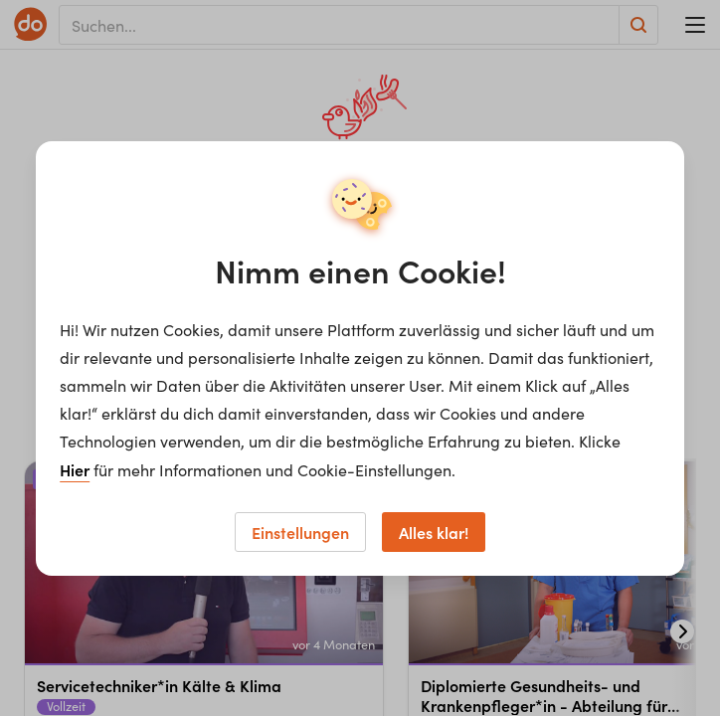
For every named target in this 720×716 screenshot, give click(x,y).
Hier (75, 469)
